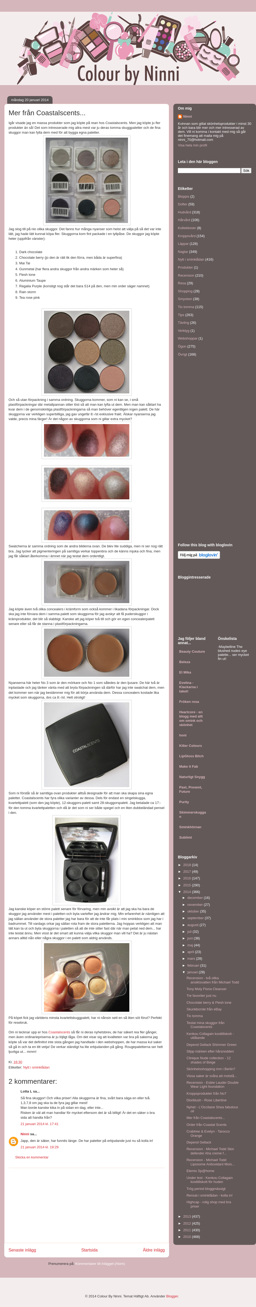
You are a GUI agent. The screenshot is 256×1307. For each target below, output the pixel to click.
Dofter (182, 204)
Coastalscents (60, 1032)
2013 (187, 1216)
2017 (187, 872)
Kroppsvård (186, 236)
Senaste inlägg (22, 1250)
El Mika (185, 672)
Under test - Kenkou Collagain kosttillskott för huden (209, 1180)
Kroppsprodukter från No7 (206, 1093)
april (191, 952)
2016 (187, 878)
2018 (187, 865)
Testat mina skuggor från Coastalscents (205, 1025)
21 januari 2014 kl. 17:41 (39, 1124)
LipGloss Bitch (191, 756)
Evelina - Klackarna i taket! (188, 687)
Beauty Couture (192, 651)
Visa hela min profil (192, 145)
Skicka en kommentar (32, 1157)
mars (191, 959)
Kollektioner (187, 228)
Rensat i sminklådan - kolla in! (209, 1195)
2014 (187, 892)
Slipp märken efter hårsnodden (210, 1051)
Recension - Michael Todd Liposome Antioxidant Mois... (210, 1162)
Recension (186, 275)
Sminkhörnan (190, 827)
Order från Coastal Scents (206, 1125)
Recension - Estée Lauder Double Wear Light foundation (212, 1085)
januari (193, 972)
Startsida (89, 1250)
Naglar (183, 252)
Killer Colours (190, 746)
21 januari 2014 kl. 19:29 (39, 1147)
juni (190, 938)
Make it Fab (188, 766)
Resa (182, 283)
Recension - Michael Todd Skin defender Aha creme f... (210, 1151)
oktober (193, 911)
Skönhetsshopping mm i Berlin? (210, 1069)
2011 (187, 1230)
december (195, 898)
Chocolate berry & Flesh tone (208, 1003)
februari (193, 965)
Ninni (25, 1134)
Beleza (184, 662)
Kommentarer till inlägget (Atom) (100, 1264)
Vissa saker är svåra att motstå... (211, 1076)
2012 (187, 1223)
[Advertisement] (87, 1205)
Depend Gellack (198, 1142)
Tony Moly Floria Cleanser (206, 989)
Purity (184, 802)
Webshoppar (187, 338)
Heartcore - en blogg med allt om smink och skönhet (191, 718)
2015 (187, 885)
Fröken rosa (189, 702)
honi (182, 735)
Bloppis (183, 196)
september (196, 918)
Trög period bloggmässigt (205, 1189)
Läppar (183, 244)
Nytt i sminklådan (36, 1067)
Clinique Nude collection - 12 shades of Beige (208, 1060)
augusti (193, 925)
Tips (181, 315)
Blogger (172, 1296)
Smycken (185, 299)
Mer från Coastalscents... (205, 1118)
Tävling (183, 323)
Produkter (185, 267)
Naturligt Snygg (192, 777)
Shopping (185, 291)
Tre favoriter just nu (201, 996)
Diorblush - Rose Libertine (206, 1100)
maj (190, 945)
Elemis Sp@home (200, 1171)
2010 (187, 1237)
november (195, 905)
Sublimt (185, 837)
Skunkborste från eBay (204, 1009)
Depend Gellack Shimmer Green (211, 1045)
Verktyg (183, 331)
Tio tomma (186, 307)
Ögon (182, 346)
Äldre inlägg (154, 1250)
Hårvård (184, 220)
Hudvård (184, 212)
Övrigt (182, 354)
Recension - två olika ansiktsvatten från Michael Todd (212, 980)
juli (190, 932)
